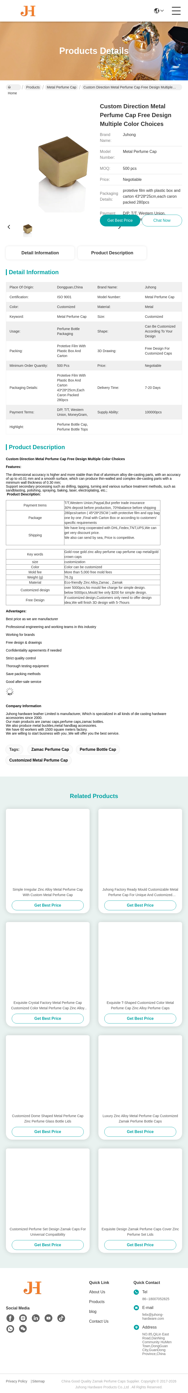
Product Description (112, 252)
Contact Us (98, 1321)
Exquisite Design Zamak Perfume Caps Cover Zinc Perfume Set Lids (140, 1231)
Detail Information (40, 252)
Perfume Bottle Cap (98, 749)
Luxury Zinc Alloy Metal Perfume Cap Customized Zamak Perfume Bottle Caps (140, 1118)
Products (33, 87)
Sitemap (38, 1381)
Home (12, 87)
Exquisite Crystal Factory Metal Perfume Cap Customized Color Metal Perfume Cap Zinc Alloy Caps (47, 1006)
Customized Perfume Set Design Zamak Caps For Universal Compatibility (48, 1231)
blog (92, 1311)
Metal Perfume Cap (61, 87)
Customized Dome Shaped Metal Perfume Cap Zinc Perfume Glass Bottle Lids (47, 1118)
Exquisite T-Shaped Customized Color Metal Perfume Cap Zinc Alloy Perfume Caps (140, 1005)
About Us (97, 1292)
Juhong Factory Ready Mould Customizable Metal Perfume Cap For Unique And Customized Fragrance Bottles (140, 893)
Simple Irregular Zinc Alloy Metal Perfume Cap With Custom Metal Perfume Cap (47, 892)
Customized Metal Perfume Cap (38, 760)
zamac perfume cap (50, 749)
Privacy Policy (16, 1381)
